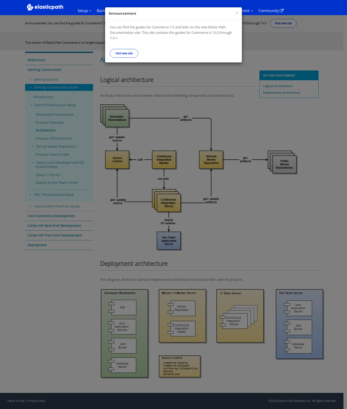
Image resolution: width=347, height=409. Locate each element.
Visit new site (124, 53)
